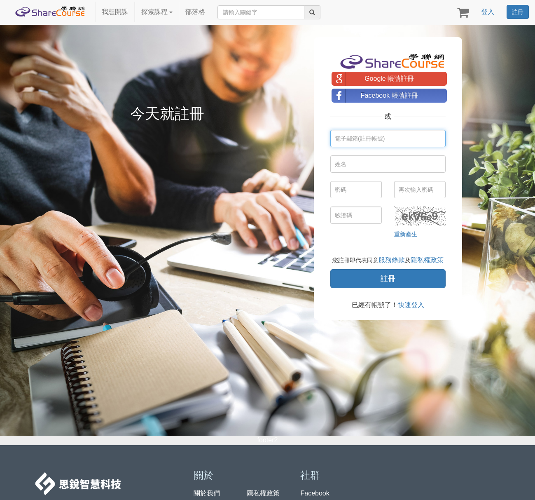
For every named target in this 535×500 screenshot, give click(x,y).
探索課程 (157, 11)
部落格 (195, 11)
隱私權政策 (427, 259)
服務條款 (391, 259)
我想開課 (115, 11)
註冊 (517, 12)
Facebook (314, 493)
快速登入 (411, 304)
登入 (487, 11)
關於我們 (207, 493)
